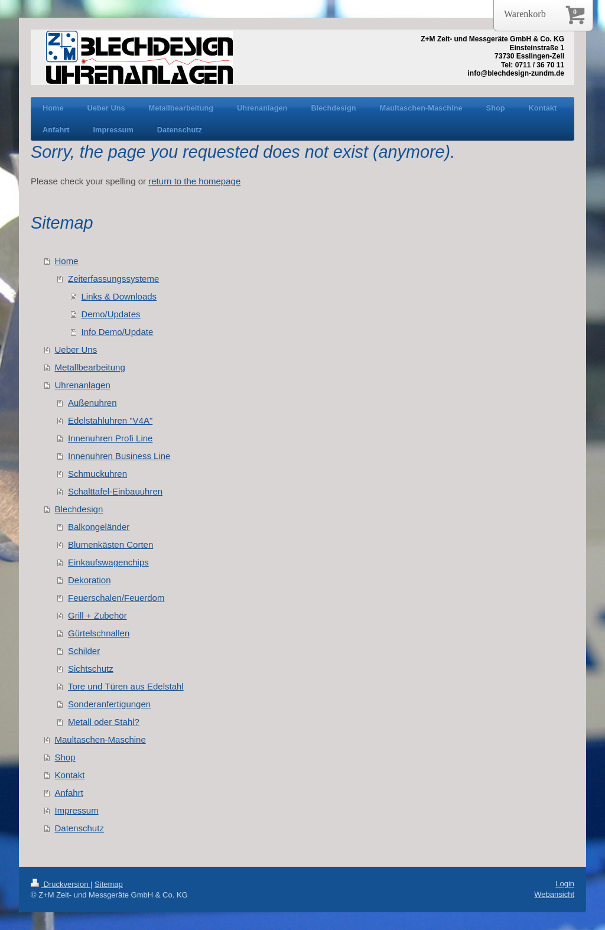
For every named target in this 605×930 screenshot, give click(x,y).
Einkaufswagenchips (108, 562)
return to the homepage (194, 181)
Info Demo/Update (118, 332)
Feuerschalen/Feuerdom (116, 598)
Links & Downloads (119, 296)
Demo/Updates (111, 314)
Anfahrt (69, 793)
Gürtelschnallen (98, 633)
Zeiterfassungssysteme (113, 279)
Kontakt (70, 775)
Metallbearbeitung (90, 367)
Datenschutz (79, 828)
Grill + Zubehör (97, 615)
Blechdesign (79, 509)
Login (564, 883)
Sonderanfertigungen (109, 704)
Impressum (77, 810)
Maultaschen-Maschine (100, 739)
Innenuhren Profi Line (110, 438)
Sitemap (109, 884)
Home (67, 261)
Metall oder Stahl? (103, 722)
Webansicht (554, 894)
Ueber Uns (76, 349)
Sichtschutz (90, 669)
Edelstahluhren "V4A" (110, 420)
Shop (65, 757)
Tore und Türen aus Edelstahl (126, 686)
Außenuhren (92, 403)
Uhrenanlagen (82, 385)
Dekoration (89, 580)
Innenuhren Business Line (119, 456)
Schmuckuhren (97, 474)
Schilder (84, 651)
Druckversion (60, 884)
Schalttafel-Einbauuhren (115, 491)
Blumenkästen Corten (110, 544)
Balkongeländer (98, 527)
